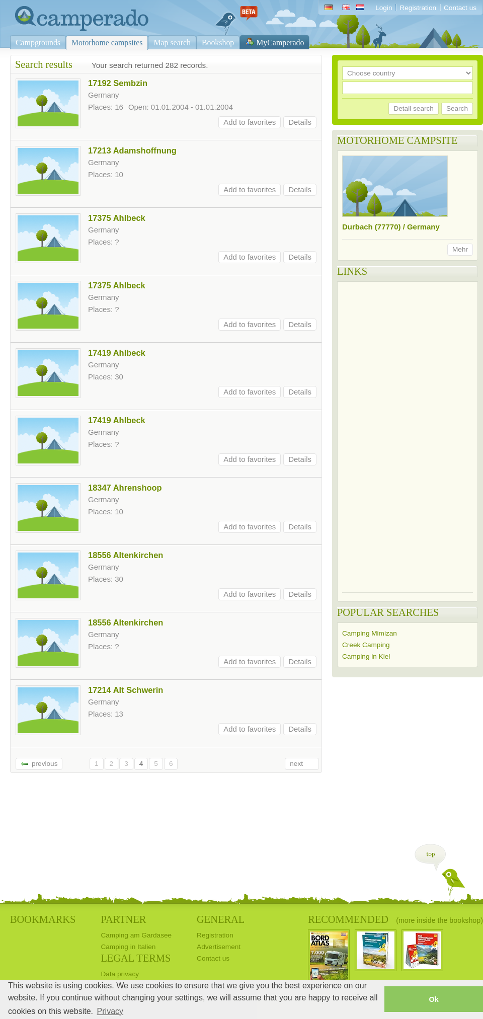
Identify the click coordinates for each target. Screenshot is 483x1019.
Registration (417, 8)
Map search (172, 42)
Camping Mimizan (369, 633)
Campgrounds (38, 42)
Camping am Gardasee (136, 935)
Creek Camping (366, 645)
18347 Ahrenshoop (125, 487)
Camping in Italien (128, 947)
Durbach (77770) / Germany (391, 226)
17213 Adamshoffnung (132, 150)
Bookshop (218, 42)
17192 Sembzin (117, 83)
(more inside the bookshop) (439, 920)
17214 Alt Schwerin (125, 689)
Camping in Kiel (366, 656)
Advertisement (218, 947)
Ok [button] (433, 999)
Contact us (460, 8)
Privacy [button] (110, 1011)
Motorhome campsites (106, 42)
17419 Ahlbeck (116, 352)
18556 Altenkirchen (125, 555)
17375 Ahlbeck (116, 217)
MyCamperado (280, 42)
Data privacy (120, 974)
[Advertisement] (382, 437)
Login (383, 8)
